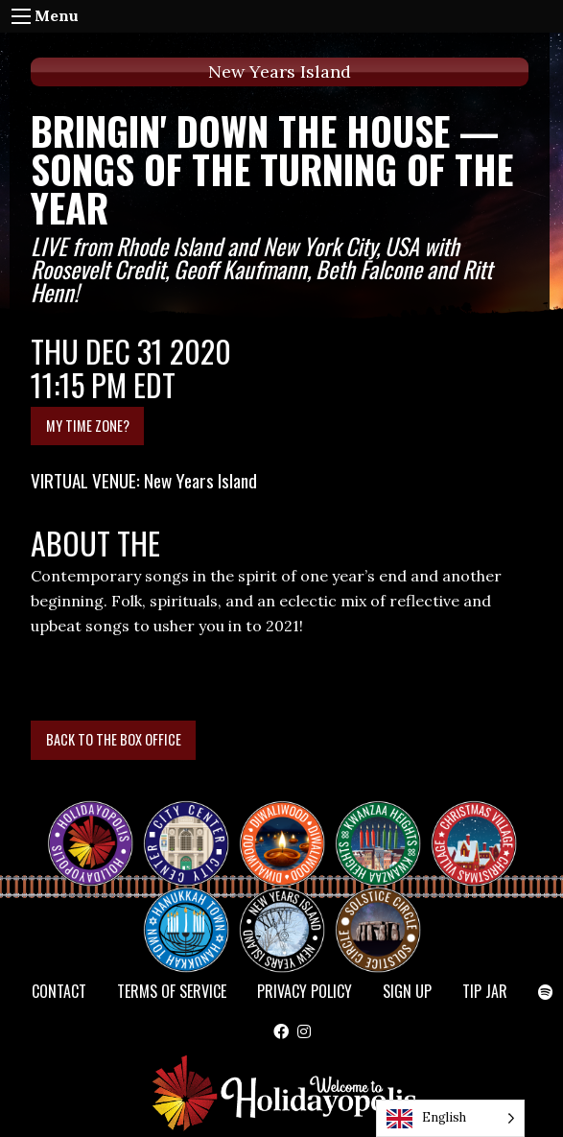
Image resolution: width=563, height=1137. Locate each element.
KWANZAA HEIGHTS (385, 826)
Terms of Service (171, 991)
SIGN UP (407, 991)
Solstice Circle (379, 912)
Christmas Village (481, 826)
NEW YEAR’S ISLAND (283, 920)
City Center (184, 826)
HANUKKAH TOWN (193, 912)
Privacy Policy (304, 991)
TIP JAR (484, 991)
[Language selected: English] (450, 1118)
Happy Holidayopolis (97, 826)
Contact (59, 991)
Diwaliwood (289, 818)
